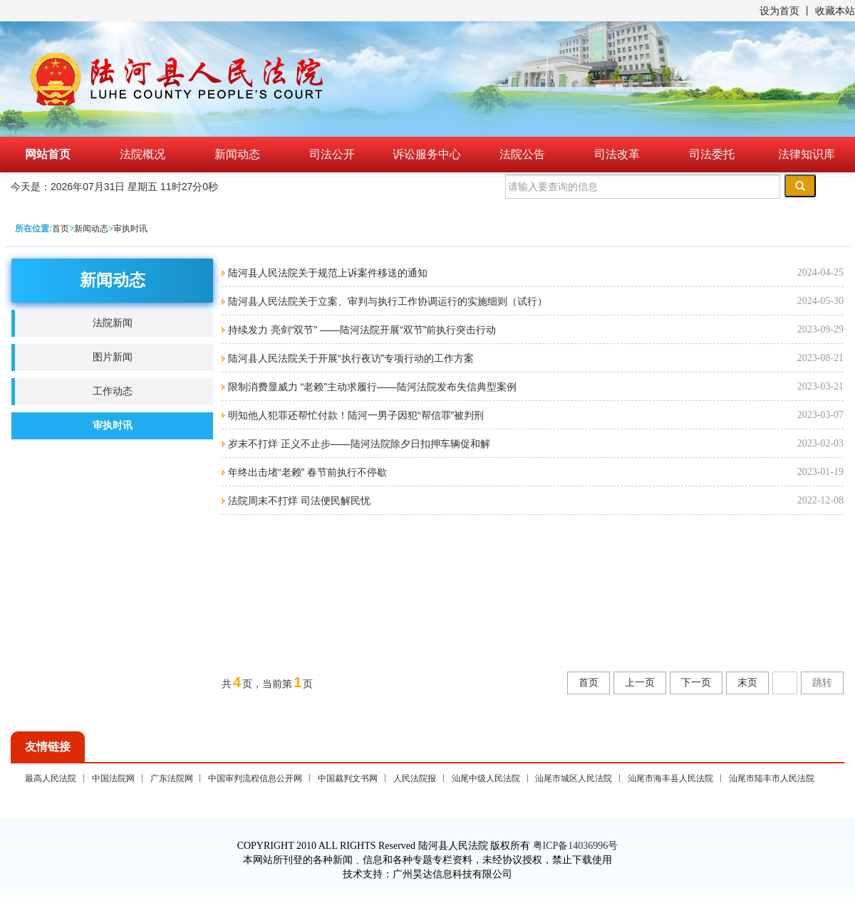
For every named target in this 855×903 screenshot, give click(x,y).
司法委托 (712, 154)
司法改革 (617, 154)
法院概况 (142, 154)
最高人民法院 (50, 778)
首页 (60, 229)
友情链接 (48, 747)
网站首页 (48, 154)
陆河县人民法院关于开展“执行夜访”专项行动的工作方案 (349, 358)
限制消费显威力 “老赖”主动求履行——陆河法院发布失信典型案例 (371, 386)
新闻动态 (237, 154)
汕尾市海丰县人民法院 (670, 778)
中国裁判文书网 (348, 778)
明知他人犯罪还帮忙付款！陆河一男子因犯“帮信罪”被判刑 (354, 415)
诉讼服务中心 (427, 154)
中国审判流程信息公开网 (255, 778)
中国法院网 (113, 778)
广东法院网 (171, 778)
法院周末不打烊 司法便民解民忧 (297, 500)
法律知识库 (806, 154)
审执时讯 (130, 229)
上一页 (640, 682)
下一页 (696, 682)
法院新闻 (113, 323)
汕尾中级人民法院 (486, 778)
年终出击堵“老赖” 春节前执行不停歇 (306, 472)
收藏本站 (835, 10)
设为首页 (779, 10)
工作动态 (113, 391)
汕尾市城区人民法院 (573, 778)
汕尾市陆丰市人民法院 (771, 778)
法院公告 (522, 154)
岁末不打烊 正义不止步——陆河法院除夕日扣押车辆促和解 (357, 443)
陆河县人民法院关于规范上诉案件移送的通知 (326, 272)
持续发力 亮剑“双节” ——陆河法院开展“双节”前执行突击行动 (360, 329)
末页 (747, 682)
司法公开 (332, 154)
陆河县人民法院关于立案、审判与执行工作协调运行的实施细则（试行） (386, 301)
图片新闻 (113, 357)
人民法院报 (414, 778)
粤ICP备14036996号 (575, 845)
